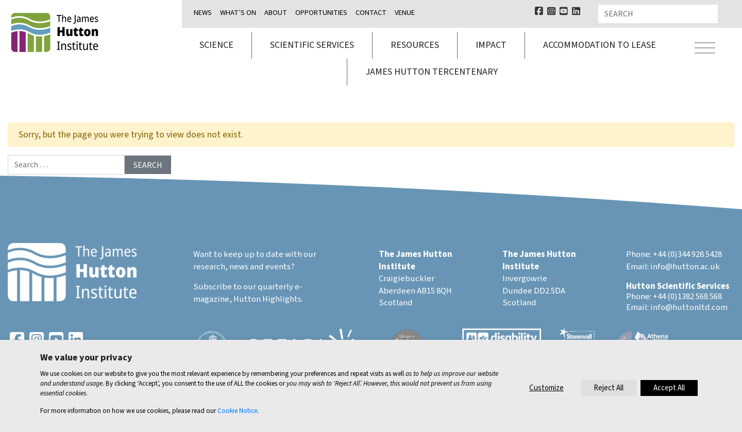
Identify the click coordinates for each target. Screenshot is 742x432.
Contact (371, 12)
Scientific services (312, 45)
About (275, 12)
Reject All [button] (608, 388)
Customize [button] (546, 388)
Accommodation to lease (599, 45)
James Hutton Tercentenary (431, 71)
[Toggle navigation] (704, 49)
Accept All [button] (669, 388)
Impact (491, 45)
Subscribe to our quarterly (243, 287)
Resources (415, 45)
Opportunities (321, 12)
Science (216, 45)
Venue (405, 12)
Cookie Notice (237, 411)
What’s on (238, 12)
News (203, 12)
